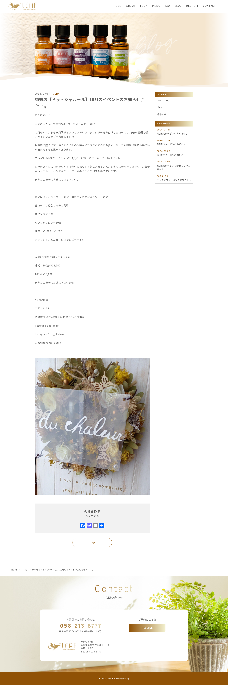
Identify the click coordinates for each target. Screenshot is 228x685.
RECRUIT (192, 6)
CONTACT (209, 6)
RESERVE (147, 627)
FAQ (167, 6)
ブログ (24, 569)
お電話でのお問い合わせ (80, 619)
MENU (156, 6)
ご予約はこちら (147, 619)
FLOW (144, 6)
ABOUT (131, 6)
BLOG (178, 6)
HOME (118, 6)
